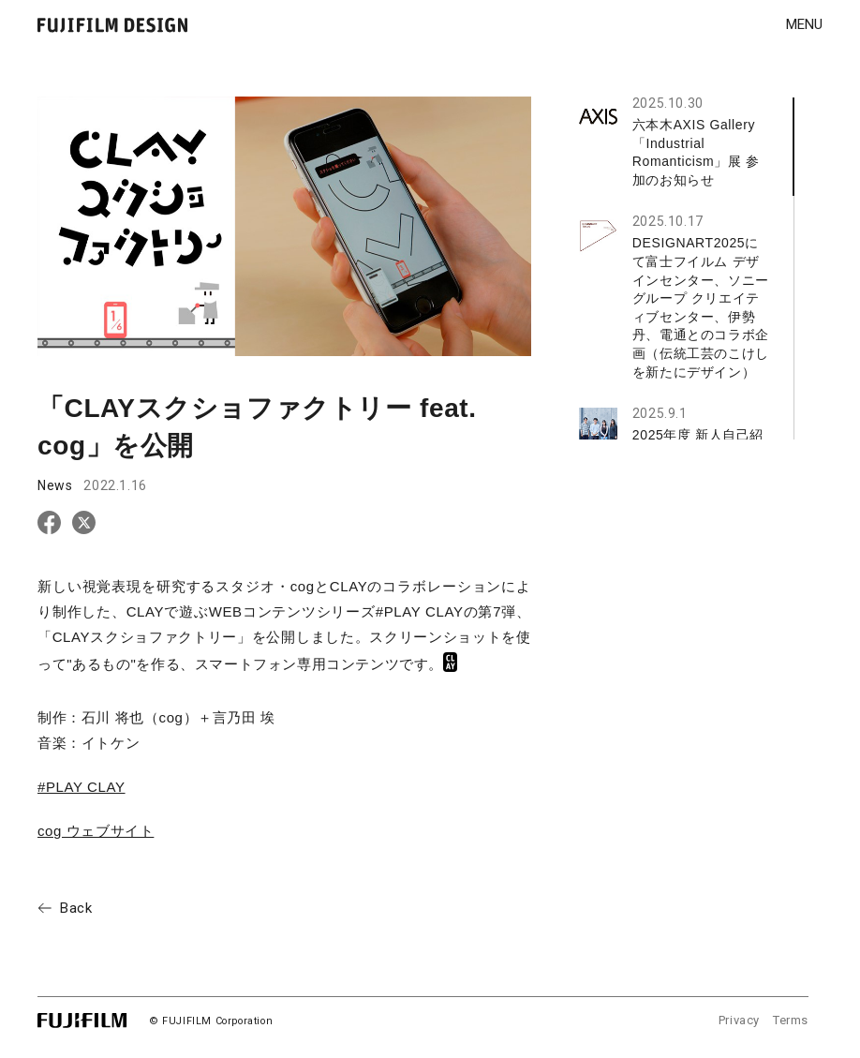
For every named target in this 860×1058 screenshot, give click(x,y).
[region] (686, 268)
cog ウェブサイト (95, 831)
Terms (790, 1020)
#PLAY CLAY (81, 787)
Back (76, 908)
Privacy (739, 1020)
